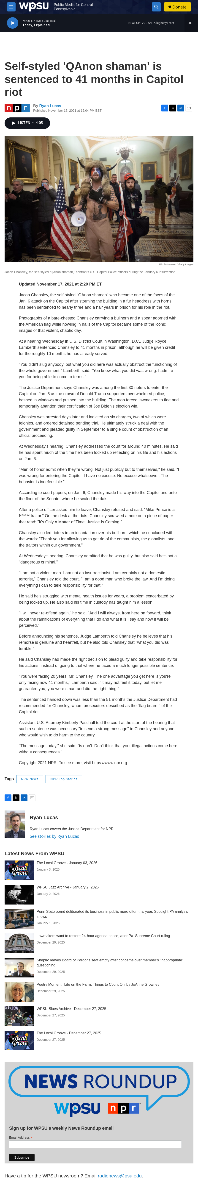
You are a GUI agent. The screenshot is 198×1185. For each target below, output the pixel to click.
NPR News (29, 779)
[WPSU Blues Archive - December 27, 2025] (19, 1016)
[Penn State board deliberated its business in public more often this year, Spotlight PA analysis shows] (19, 919)
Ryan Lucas (50, 106)
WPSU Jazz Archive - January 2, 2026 (68, 887)
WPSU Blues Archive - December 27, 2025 (71, 1009)
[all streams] (191, 23)
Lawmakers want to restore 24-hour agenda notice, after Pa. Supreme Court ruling (103, 936)
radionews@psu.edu (120, 1175)
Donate (179, 7)
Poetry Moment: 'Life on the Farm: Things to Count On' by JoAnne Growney (98, 984)
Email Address (21, 1137)
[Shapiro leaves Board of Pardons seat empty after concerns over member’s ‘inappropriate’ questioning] (19, 967)
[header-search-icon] (156, 6)
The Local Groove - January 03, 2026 (67, 863)
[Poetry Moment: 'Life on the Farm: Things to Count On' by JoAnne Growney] (19, 992)
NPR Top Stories (63, 779)
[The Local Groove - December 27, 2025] (19, 1040)
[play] (12, 23)
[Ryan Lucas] (15, 824)
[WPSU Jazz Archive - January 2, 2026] (19, 895)
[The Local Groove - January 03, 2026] (19, 870)
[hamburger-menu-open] (11, 6)
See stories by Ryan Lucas (54, 836)
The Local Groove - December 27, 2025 (69, 1033)
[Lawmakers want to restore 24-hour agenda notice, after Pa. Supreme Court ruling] (19, 943)
